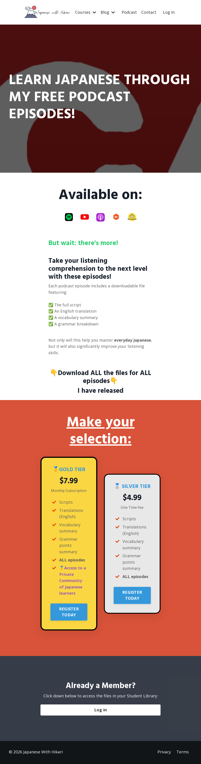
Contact (148, 12)
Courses (85, 12)
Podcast (129, 12)
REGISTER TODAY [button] (69, 613)
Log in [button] (100, 711)
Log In (169, 12)
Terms (182, 753)
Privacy (164, 753)
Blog (108, 12)
